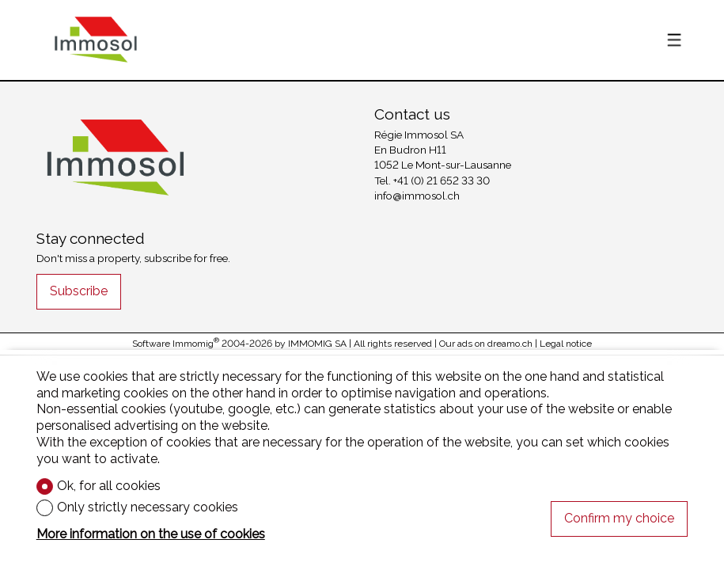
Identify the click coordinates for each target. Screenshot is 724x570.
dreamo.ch (510, 343)
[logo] (95, 39)
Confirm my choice (619, 518)
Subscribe (79, 290)
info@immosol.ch (417, 195)
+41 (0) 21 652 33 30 (441, 180)
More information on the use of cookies (150, 534)
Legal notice (566, 343)
